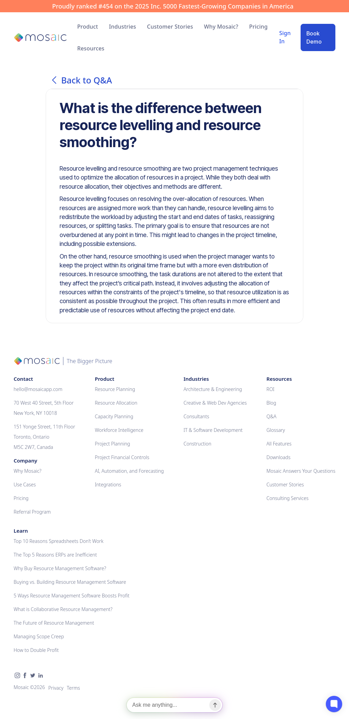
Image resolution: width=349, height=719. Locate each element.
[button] (87, 26)
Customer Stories (170, 26)
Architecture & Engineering (212, 389)
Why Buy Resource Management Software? (60, 568)
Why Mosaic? (221, 26)
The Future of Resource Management (54, 623)
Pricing (258, 26)
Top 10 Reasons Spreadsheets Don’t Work (58, 541)
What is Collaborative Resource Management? (63, 609)
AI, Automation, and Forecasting (129, 471)
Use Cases (25, 484)
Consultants (196, 416)
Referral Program (32, 512)
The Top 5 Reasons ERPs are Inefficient (55, 554)
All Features (279, 443)
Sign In (285, 37)
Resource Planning (115, 389)
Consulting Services (287, 498)
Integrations (108, 484)
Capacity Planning (114, 416)
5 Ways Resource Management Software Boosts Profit (72, 595)
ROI (270, 389)
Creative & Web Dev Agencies (215, 403)
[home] (40, 37)
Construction (197, 443)
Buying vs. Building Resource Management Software (70, 582)
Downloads (279, 457)
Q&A (271, 416)
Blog (271, 403)
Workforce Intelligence (119, 430)
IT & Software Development (212, 430)
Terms (73, 688)
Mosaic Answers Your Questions (301, 471)
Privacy (55, 688)
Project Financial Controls (122, 457)
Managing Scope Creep (39, 636)
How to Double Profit (36, 650)
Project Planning (112, 443)
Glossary (276, 430)
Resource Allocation (116, 403)
